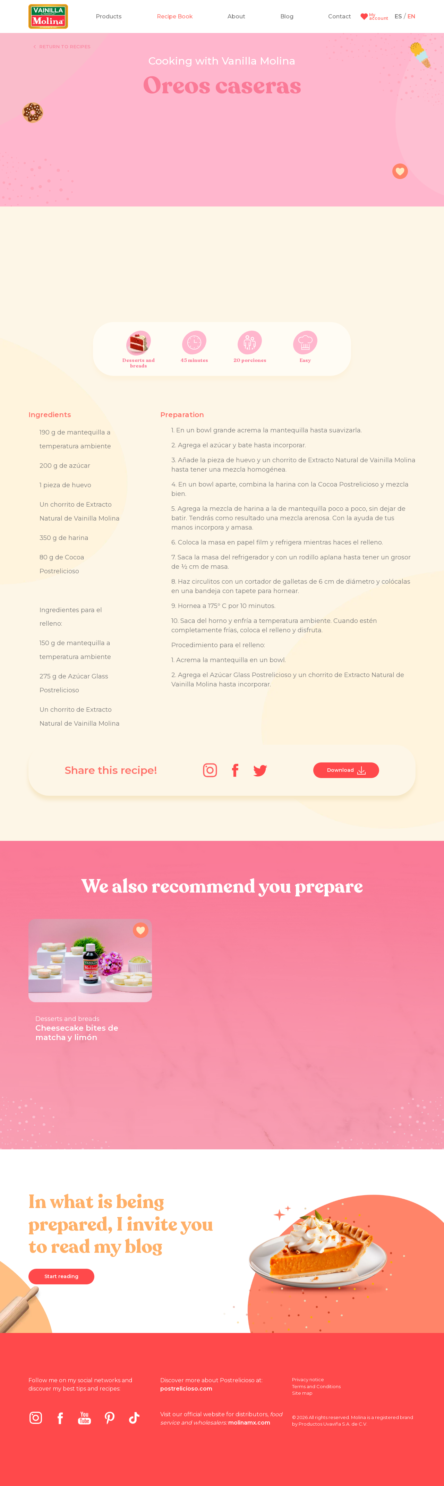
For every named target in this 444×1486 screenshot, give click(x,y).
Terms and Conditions (316, 1386)
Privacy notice (308, 1379)
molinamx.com (249, 1422)
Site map (302, 1393)
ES (398, 16)
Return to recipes (62, 46)
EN (412, 16)
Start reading (61, 1276)
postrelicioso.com (186, 1388)
